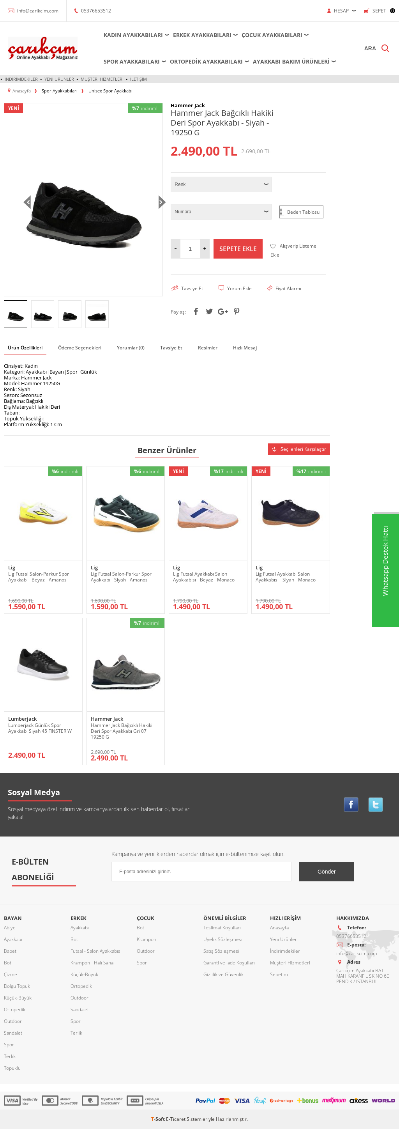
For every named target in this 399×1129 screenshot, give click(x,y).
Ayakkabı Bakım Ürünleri (291, 61)
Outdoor (13, 1021)
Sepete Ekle (238, 249)
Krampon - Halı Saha (92, 962)
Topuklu (12, 1068)
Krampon (146, 939)
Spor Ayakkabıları (132, 61)
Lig (11, 567)
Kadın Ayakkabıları (133, 35)
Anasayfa (279, 927)
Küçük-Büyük (18, 997)
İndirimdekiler (21, 79)
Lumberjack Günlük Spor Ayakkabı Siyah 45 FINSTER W (40, 728)
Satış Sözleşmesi (221, 951)
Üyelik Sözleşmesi (222, 939)
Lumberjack (22, 719)
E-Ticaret (175, 1119)
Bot (7, 962)
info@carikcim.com (37, 10)
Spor (9, 1044)
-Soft (158, 1119)
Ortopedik (14, 1009)
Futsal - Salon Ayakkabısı (96, 951)
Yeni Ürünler (59, 79)
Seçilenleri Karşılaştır (299, 449)
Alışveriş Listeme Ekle (293, 250)
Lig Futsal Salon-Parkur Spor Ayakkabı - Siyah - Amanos (121, 577)
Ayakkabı (13, 939)
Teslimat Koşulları (222, 927)
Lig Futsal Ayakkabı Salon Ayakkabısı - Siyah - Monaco (286, 577)
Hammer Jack (107, 719)
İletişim (138, 79)
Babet (10, 951)
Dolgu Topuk (17, 986)
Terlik (10, 1056)
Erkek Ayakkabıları (202, 35)
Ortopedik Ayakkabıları (206, 61)
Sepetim (279, 974)
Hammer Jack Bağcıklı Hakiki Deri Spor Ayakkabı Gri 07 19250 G (121, 731)
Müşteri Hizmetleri (102, 79)
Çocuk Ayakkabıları (272, 35)
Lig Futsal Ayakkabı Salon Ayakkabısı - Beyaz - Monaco (204, 577)
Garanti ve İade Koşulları (229, 962)
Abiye (10, 927)
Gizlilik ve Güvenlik (223, 974)
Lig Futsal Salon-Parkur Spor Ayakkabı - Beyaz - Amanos (38, 577)
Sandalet (13, 1033)
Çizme (10, 974)
